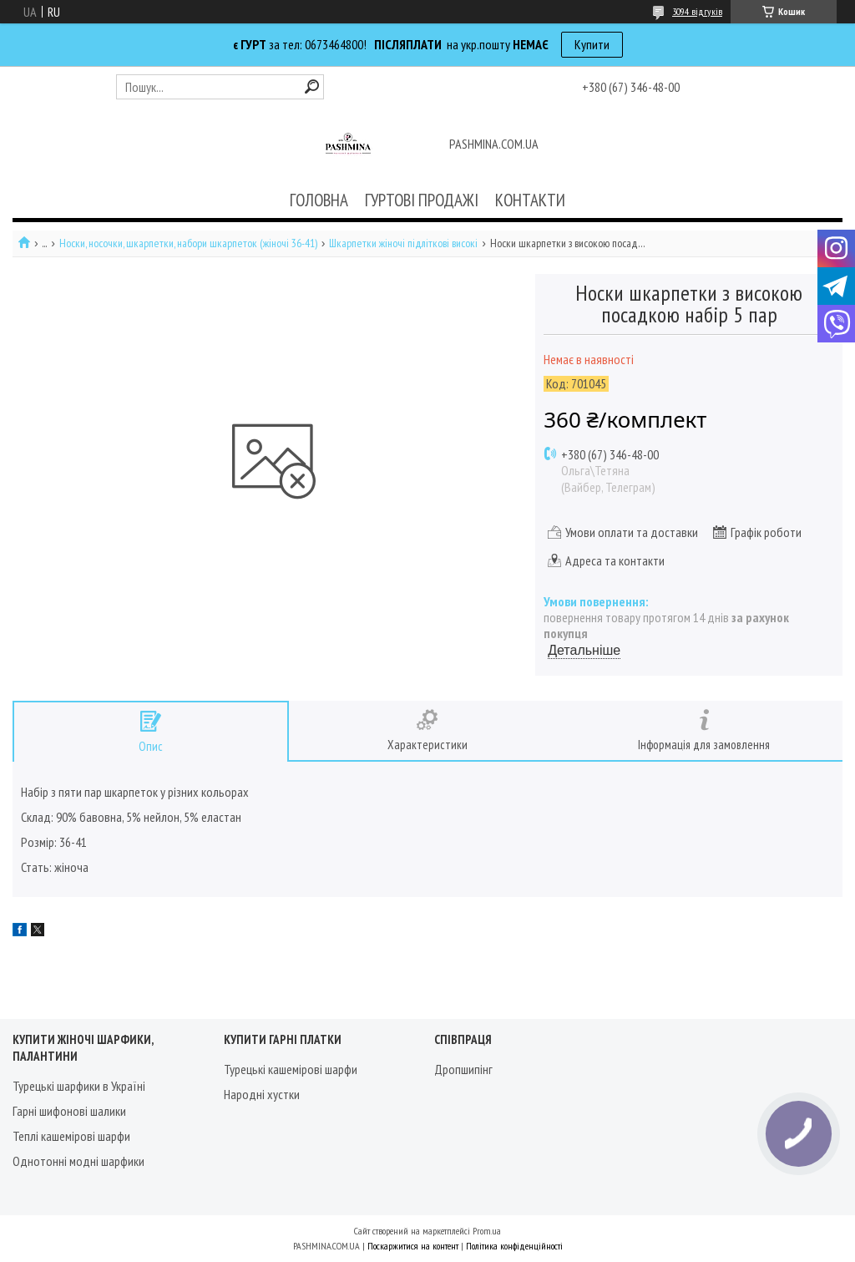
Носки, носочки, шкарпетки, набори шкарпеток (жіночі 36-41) (188, 243)
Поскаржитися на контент (412, 1245)
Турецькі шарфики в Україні (79, 1085)
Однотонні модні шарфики (78, 1161)
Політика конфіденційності (514, 1245)
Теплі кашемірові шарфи (71, 1136)
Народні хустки (262, 1094)
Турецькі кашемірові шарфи (290, 1069)
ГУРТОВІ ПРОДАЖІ (421, 200)
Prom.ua (487, 1230)
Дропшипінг (463, 1069)
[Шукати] (312, 86)
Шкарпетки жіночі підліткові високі (403, 243)
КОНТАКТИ (530, 200)
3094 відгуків (697, 11)
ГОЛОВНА (319, 200)
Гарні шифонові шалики (69, 1110)
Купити (592, 44)
